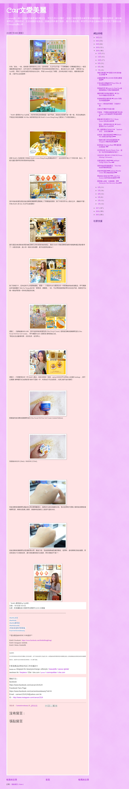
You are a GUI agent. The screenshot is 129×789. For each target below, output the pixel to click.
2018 (97, 51)
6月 (99, 187)
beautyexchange (33, 669)
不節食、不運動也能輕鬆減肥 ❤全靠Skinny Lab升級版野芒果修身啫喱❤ (109, 114)
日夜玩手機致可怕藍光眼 (105, 109)
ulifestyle (44, 669)
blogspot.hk (21, 669)
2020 (97, 44)
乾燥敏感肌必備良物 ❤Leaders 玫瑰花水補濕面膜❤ (109, 99)
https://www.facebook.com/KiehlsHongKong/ (37, 640)
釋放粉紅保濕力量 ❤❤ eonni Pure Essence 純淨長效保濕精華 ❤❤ (108, 177)
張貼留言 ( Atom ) (17, 784)
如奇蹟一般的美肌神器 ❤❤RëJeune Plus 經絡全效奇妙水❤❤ (109, 136)
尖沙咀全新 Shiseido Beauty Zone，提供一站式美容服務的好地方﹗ (109, 151)
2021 (97, 41)
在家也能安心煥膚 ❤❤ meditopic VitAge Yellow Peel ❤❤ (108, 161)
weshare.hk (14, 672)
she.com (36, 672)
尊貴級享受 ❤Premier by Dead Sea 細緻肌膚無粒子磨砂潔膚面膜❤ (109, 89)
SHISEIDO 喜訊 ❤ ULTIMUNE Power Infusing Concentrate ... (109, 156)
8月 (99, 67)
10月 (99, 60)
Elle (29, 672)
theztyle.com (12, 669)
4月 (99, 194)
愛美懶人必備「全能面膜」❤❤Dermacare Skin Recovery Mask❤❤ (109, 182)
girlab (66, 669)
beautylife (53, 669)
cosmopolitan (51, 672)
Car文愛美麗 (26, 11)
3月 (99, 197)
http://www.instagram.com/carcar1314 (28, 697)
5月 (99, 190)
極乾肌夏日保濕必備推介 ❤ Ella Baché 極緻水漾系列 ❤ (108, 94)
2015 (97, 215)
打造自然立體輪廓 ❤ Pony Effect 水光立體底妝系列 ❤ (109, 84)
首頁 (48, 779)
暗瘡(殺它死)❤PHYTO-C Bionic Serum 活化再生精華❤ (108, 120)
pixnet (43, 672)
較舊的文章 (83, 779)
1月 (99, 204)
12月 (99, 53)
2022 (97, 37)
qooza (60, 669)
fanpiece (23, 672)
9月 (99, 63)
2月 (99, 200)
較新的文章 (11, 779)
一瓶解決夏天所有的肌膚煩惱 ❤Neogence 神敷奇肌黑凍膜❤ (108, 141)
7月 (99, 70)
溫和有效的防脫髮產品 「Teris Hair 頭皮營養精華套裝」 (109, 166)
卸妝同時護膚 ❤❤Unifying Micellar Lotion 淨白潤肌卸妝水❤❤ (109, 172)
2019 (97, 47)
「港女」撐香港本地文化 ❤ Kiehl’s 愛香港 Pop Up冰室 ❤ (109, 125)
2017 (97, 208)
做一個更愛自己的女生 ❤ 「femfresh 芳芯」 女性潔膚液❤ (109, 130)
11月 (99, 57)
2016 (97, 211)
